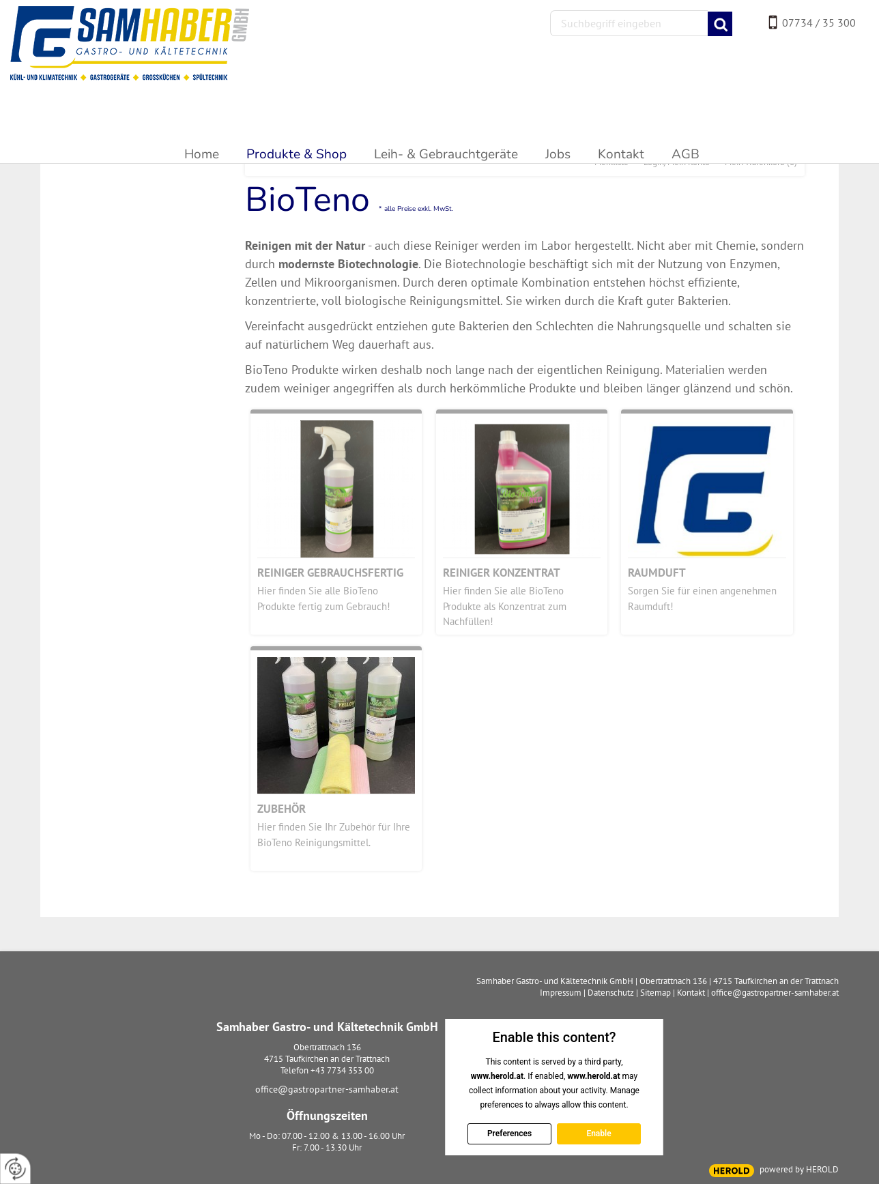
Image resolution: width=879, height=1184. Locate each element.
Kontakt (691, 992)
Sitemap (655, 992)
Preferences (509, 1133)
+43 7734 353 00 (342, 1070)
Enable (598, 1133)
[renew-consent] (15, 1168)
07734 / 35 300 (819, 22)
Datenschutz (611, 992)
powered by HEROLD (799, 1169)
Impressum (560, 992)
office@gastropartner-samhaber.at (327, 1089)
